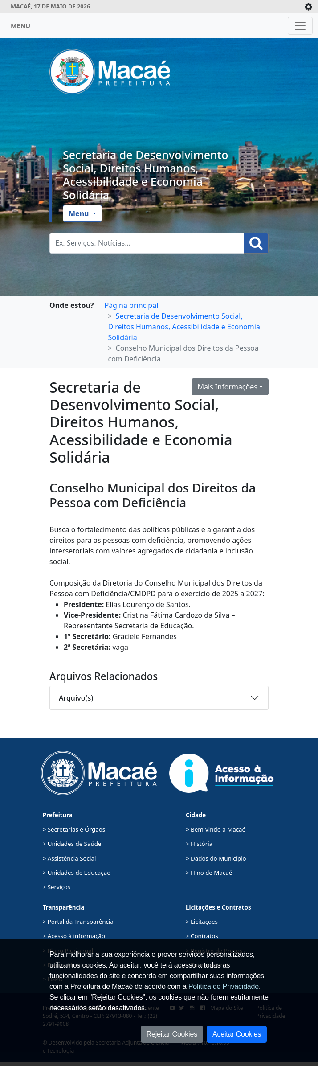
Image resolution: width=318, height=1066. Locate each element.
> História (199, 844)
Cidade (196, 815)
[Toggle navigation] (300, 26)
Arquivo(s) (76, 698)
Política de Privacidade (223, 986)
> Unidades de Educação (77, 873)
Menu (80, 213)
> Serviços (56, 887)
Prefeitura (58, 815)
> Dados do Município (216, 858)
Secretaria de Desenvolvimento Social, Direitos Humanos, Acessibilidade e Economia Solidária (145, 174)
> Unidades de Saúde (72, 844)
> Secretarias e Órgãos (74, 829)
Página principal (131, 305)
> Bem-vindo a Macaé (215, 829)
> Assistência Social (69, 858)
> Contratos (202, 936)
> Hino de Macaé (209, 873)
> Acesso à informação (74, 936)
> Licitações (202, 922)
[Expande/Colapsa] (308, 6)
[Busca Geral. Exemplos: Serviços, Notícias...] (146, 243)
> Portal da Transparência (78, 922)
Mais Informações (227, 387)
